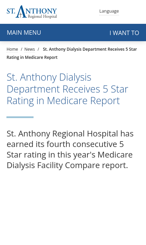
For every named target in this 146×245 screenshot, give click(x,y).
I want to (124, 33)
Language (109, 10)
